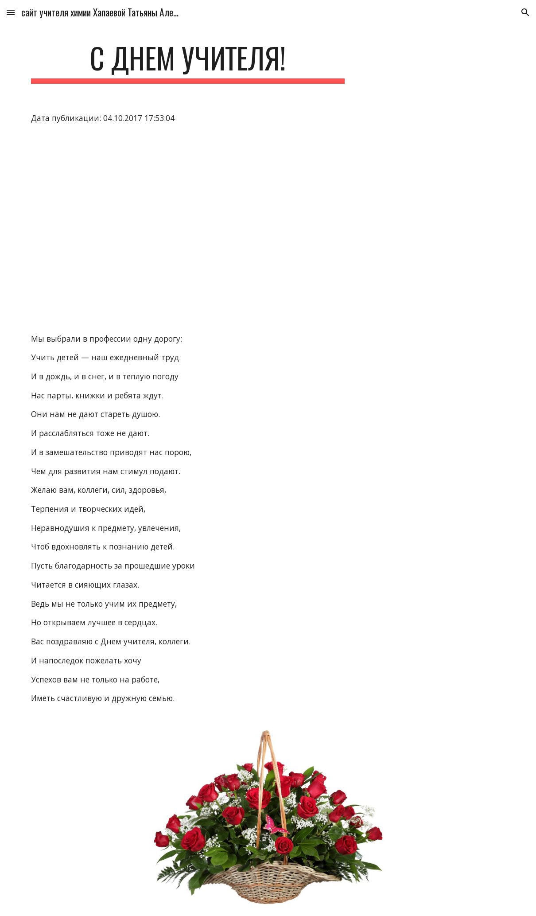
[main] (187, 62)
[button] (10, 12)
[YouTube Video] (247, 228)
